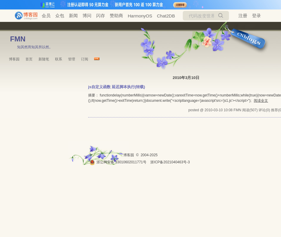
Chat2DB (166, 15)
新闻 (73, 15)
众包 (59, 15)
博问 (87, 15)
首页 (29, 59)
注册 (242, 15)
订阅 (84, 59)
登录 (256, 15)
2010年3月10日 (186, 77)
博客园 (14, 59)
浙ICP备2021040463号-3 (170, 162)
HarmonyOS (140, 15)
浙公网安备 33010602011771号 (118, 162)
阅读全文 (261, 101)
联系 (58, 59)
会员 (46, 15)
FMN (17, 39)
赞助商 (116, 15)
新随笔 (43, 59)
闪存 (100, 15)
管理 (71, 59)
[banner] (23, 16)
